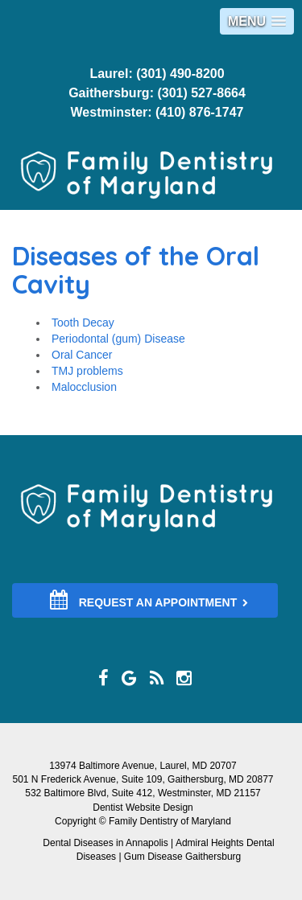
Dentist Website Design (143, 807)
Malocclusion (84, 386)
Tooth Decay (83, 322)
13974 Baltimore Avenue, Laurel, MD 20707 (143, 765)
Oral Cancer (82, 354)
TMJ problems (87, 370)
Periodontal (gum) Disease (118, 338)
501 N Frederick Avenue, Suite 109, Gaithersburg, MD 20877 (143, 779)
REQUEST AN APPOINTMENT (149, 600)
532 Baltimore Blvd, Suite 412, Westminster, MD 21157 (143, 793)
